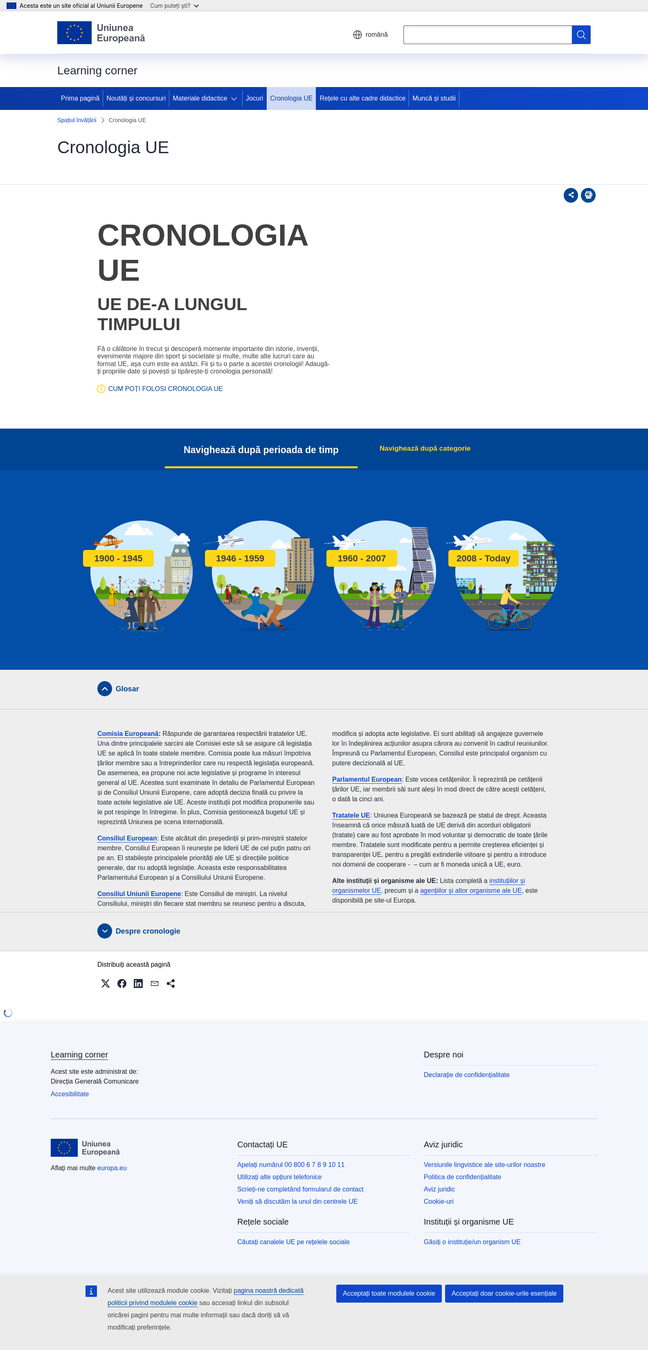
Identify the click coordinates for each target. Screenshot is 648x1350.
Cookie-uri (439, 1201)
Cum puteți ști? (174, 5)
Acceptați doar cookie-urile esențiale (504, 1293)
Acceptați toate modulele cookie (389, 1293)
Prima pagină (80, 98)
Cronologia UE (291, 98)
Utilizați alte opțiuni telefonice (279, 1176)
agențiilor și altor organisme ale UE (471, 890)
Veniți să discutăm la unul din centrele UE (297, 1201)
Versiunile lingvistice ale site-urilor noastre (484, 1164)
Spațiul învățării (77, 120)
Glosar (127, 689)
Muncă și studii (434, 98)
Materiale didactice (200, 98)
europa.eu (112, 1167)
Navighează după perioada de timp (270, 449)
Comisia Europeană (127, 733)
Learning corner (79, 1054)
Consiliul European (127, 838)
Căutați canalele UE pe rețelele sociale (293, 1241)
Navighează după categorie (425, 448)
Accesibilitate (70, 1094)
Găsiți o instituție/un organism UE (472, 1241)
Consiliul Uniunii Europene (139, 893)
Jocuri (254, 98)
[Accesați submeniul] (235, 98)
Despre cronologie (148, 931)
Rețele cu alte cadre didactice (362, 98)
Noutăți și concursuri (136, 98)
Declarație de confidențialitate (467, 1074)
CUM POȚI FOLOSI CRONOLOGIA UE (165, 388)
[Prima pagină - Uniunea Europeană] (101, 32)
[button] (105, 983)
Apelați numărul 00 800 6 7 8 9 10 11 (290, 1164)
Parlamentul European (367, 779)
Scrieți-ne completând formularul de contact (300, 1189)
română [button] (370, 35)
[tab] (324, 689)
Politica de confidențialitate (462, 1176)
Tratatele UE (351, 815)
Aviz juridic (439, 1189)
